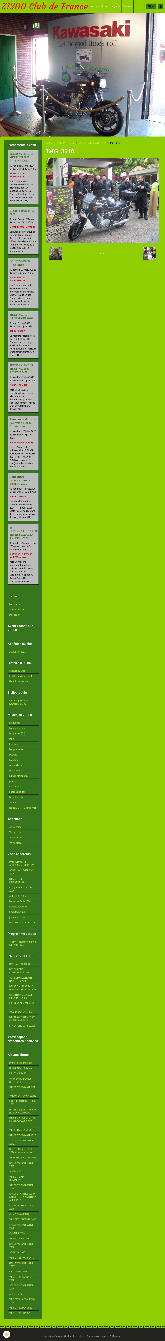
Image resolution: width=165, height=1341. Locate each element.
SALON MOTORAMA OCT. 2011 (22, 1089)
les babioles (15, 786)
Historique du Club (18, 681)
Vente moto (15, 832)
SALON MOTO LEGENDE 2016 (21, 1245)
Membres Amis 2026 (20, 901)
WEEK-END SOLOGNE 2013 (22, 1157)
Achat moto (15, 827)
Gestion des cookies (74, 1336)
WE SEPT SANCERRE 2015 (22, 1219)
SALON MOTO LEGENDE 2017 (21, 1265)
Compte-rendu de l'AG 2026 (20, 889)
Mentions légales (53, 1336)
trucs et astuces (17, 609)
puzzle (12, 781)
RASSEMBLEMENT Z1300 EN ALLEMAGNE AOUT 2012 (22, 1121)
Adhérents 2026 (17, 896)
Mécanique (15, 604)
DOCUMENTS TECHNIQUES (23, 922)
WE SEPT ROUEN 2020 (20, 1308)
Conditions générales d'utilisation (104, 1336)
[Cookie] (6, 1334)
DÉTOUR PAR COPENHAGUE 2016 (19, 971)
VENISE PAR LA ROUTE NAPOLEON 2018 (21, 979)
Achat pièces (16, 837)
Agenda (116, 6)
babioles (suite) (17, 792)
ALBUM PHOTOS (66, 143)
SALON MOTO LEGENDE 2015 (21, 1226)
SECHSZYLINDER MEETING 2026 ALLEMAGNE (21, 157)
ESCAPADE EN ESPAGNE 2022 (21, 1005)
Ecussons (14, 744)
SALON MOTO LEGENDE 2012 (21, 1142)
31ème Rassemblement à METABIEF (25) (22, 943)
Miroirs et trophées (19, 776)
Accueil (95, 6)
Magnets (13, 760)
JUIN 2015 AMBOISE (19, 1214)
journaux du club (17, 917)
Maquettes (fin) (17, 733)
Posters (13, 754)
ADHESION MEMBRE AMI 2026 (21, 872)
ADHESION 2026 (17, 652)
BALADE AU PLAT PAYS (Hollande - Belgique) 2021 (22, 988)
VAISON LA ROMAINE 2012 (92, 143)
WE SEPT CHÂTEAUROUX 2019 (22, 1301)
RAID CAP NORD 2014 (20, 964)
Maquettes (14, 723)
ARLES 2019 (15, 1294)
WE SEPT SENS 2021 (19, 1313)
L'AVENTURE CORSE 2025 (22, 1026)
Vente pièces (16, 843)
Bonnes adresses (18, 906)
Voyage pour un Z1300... (21, 1012)
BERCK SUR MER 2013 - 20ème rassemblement (21, 1151)
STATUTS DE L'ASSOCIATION (17, 880)
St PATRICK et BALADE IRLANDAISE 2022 (21, 996)
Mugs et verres (16, 749)
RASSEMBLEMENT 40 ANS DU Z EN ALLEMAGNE (23, 1111)
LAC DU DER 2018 (18, 1271)
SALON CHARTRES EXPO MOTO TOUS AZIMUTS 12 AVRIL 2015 (22, 1197)
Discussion (14, 615)
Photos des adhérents (20, 1063)
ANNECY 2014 (16, 1171)
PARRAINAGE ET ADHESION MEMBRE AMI (21, 863)
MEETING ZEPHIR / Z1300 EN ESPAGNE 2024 (22, 1019)
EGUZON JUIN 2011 (19, 1073)
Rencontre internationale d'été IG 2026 (20, 480)
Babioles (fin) (16, 797)
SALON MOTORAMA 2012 (22, 1135)
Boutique (127, 6)
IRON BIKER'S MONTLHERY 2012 (22, 1103)
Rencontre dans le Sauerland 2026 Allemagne (22, 423)
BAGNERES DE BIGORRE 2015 (21, 1207)
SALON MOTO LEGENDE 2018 (21, 1287)
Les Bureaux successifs (21, 676)
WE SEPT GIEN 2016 (19, 1238)
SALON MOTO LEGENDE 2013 (21, 1164)
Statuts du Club (17, 671)
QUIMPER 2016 (17, 1233)
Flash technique (17, 912)
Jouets (12, 802)
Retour (103, 254)
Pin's (11, 738)
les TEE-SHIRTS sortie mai (22, 808)
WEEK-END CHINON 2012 (21, 1130)
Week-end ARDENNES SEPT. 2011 (20, 1080)
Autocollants (15, 765)
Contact (105, 6)
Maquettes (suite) (18, 728)
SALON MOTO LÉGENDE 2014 (21, 1187)
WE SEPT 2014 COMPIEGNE (16, 1178)
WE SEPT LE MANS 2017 (21, 1257)
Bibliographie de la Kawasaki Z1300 (18, 702)
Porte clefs (14, 770)
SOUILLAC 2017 (17, 1252)
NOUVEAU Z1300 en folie (22, 1068)
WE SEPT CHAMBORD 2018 (20, 1278)
